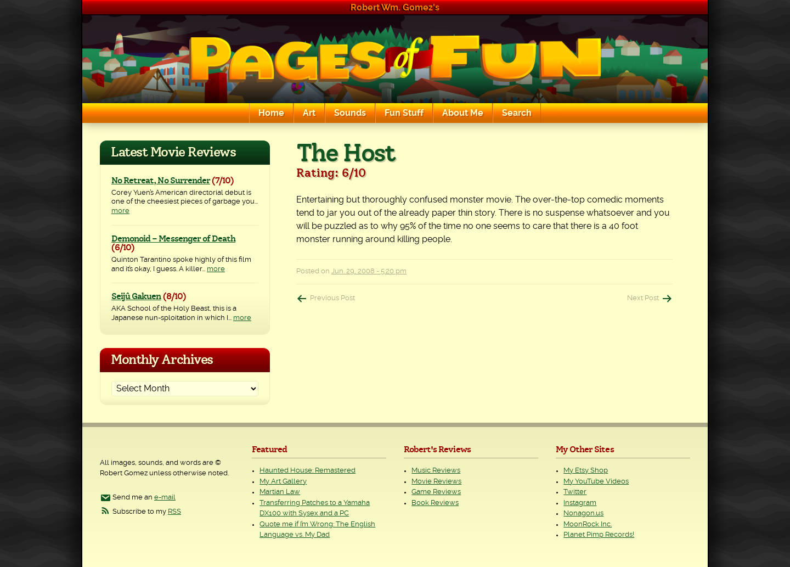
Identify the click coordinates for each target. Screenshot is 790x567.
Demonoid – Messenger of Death (173, 238)
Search (517, 113)
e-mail (165, 497)
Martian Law (279, 492)
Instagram (579, 503)
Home (271, 113)
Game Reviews (436, 492)
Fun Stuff (404, 113)
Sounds (350, 113)
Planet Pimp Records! (598, 534)
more (120, 211)
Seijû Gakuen (136, 296)
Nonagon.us (583, 513)
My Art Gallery (283, 481)
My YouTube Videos (596, 481)
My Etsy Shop (585, 470)
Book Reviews (435, 503)
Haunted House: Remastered (307, 470)
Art (309, 113)
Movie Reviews (436, 481)
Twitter (574, 492)
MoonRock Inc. (587, 524)
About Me (462, 113)
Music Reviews (435, 470)
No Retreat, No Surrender (160, 180)
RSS (174, 511)
